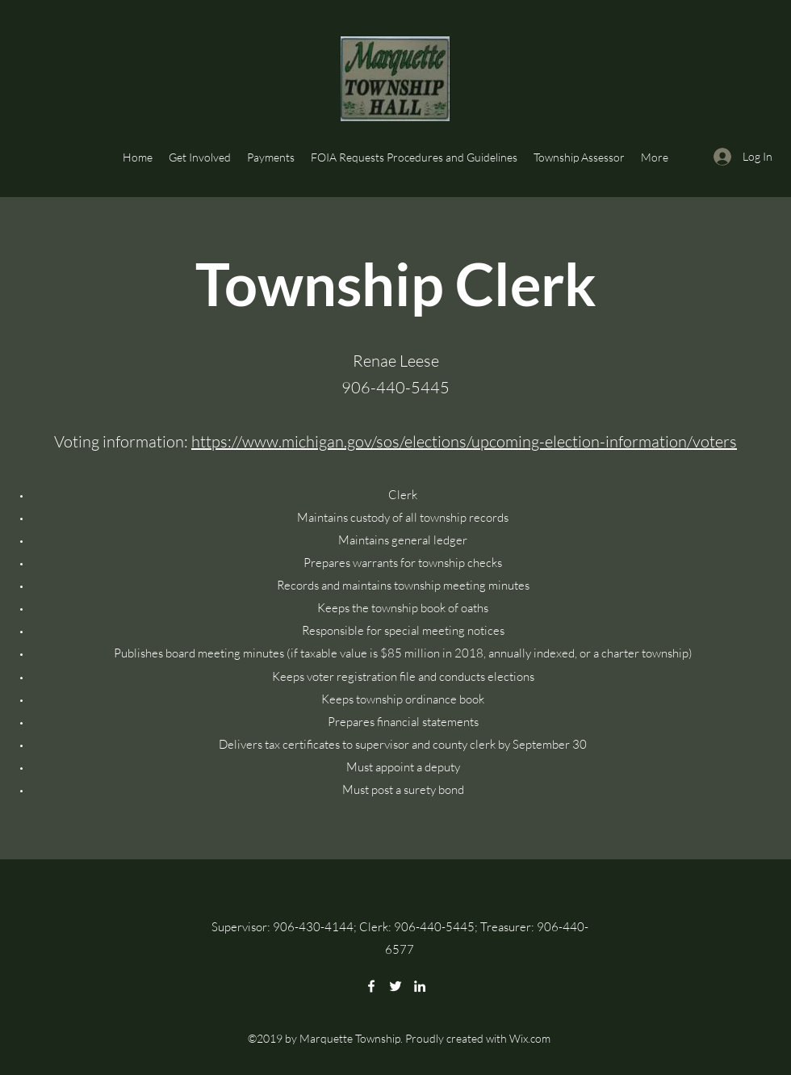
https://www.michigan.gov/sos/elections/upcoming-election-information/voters (464, 441)
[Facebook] (371, 986)
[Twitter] (395, 986)
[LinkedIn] (420, 986)
